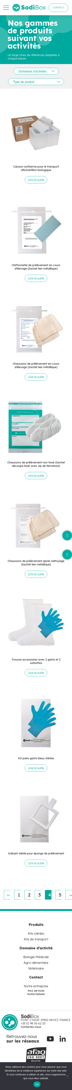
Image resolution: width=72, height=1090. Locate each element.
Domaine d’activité (36, 948)
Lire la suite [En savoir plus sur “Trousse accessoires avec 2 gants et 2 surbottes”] (36, 673)
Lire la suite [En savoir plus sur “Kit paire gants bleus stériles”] (36, 768)
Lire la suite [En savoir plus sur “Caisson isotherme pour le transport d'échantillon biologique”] (36, 180)
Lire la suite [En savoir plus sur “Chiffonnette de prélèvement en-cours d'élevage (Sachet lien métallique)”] (36, 278)
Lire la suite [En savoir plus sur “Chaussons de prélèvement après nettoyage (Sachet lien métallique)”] (36, 574)
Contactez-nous (31, 1027)
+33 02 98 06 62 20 (33, 1023)
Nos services (36, 990)
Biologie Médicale (36, 957)
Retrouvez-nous (21, 1036)
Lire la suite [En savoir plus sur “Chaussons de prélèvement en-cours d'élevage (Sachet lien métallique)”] (36, 377)
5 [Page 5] (60, 895)
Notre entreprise (36, 986)
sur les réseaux (22, 1041)
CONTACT (58, 7)
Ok (37, 1084)
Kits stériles (36, 933)
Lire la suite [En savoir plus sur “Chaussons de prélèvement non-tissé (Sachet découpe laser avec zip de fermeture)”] (36, 476)
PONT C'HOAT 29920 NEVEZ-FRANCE (46, 1020)
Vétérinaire (36, 968)
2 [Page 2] (29, 895)
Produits (36, 924)
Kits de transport (36, 939)
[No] (67, 1076)
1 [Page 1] (19, 895)
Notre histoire (36, 994)
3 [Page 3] (39, 895)
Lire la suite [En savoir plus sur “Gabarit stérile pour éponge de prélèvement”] (36, 863)
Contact (36, 977)
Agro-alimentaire (36, 963)
